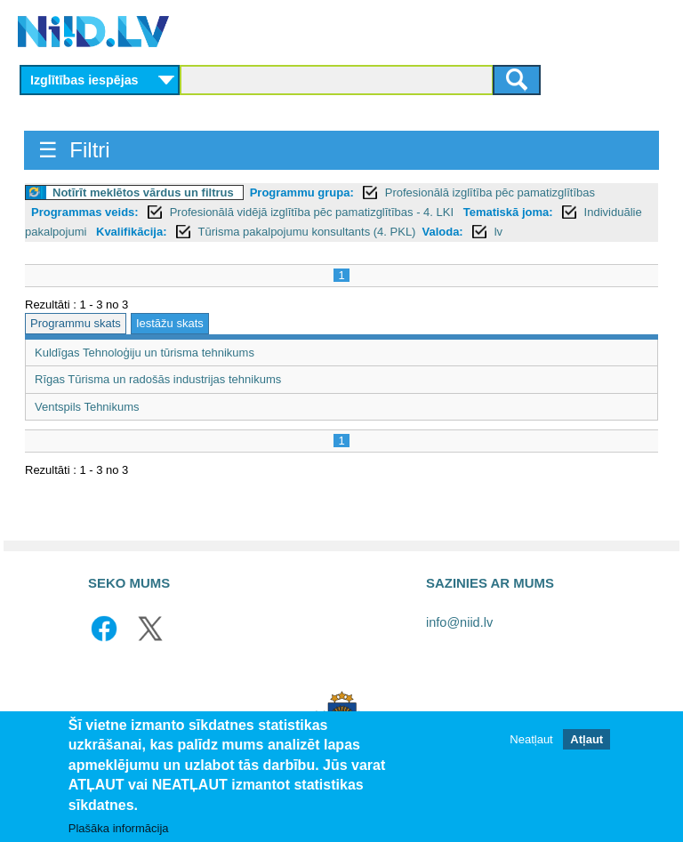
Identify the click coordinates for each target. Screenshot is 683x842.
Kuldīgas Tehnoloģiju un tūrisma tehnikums (144, 352)
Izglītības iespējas (84, 80)
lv (498, 231)
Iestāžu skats (170, 323)
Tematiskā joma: (508, 212)
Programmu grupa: (302, 192)
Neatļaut (531, 739)
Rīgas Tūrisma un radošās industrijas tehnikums (158, 379)
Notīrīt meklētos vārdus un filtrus (143, 192)
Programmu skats (75, 323)
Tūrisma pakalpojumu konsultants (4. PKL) (307, 231)
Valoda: (442, 231)
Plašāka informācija (118, 828)
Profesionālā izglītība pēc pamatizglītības (490, 192)
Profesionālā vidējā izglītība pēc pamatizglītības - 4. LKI (313, 212)
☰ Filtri (74, 150)
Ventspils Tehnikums (87, 406)
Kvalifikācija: (131, 231)
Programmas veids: (85, 212)
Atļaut (586, 739)
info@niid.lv (459, 622)
